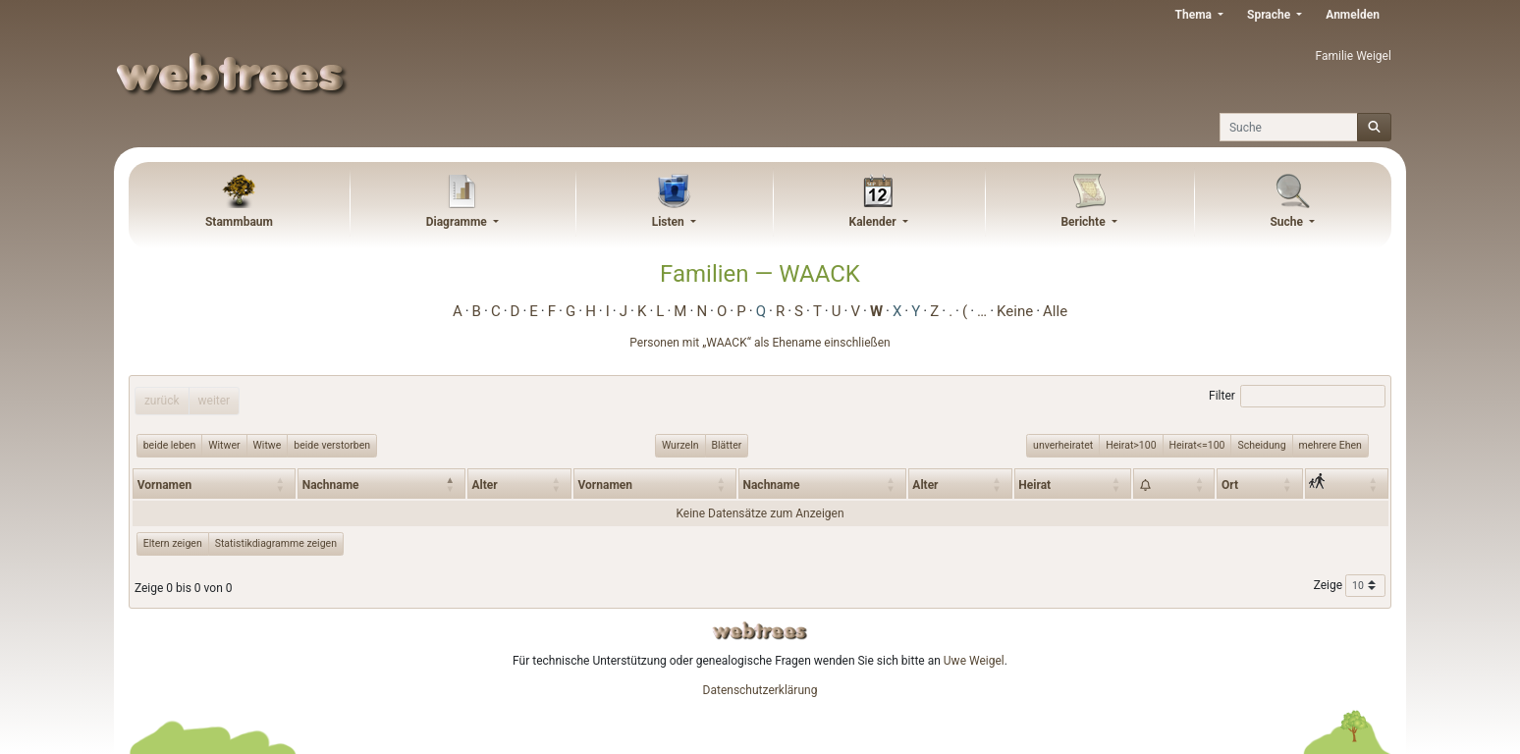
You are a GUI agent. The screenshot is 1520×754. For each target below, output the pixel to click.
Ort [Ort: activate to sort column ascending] (1229, 485)
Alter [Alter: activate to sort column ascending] (485, 485)
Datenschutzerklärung (760, 690)
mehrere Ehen (1330, 445)
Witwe (267, 445)
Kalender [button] (874, 222)
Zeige (1349, 586)
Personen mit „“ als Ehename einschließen (759, 343)
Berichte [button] (1084, 222)
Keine (1015, 311)
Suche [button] (1288, 222)
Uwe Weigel (974, 661)
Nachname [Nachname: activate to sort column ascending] (770, 485)
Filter (1297, 396)
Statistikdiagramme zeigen (276, 543)
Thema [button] (1195, 15)
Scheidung (1261, 445)
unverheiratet (1063, 445)
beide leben (169, 445)
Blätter (727, 445)
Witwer (224, 445)
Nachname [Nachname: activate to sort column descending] (330, 485)
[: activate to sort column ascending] (1174, 483)
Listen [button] (669, 222)
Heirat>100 (1131, 445)
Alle (1055, 311)
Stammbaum (239, 222)
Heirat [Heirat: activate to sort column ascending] (1034, 485)
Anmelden (1353, 15)
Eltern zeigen (172, 543)
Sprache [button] (1270, 15)
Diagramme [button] (458, 222)
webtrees (760, 630)
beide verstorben (332, 445)
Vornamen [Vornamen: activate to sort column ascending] (164, 485)
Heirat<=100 (1197, 445)
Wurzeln (680, 445)
